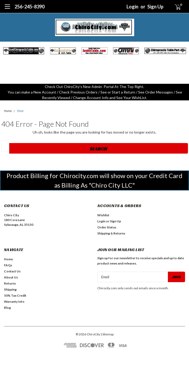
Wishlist (103, 215)
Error (20, 111)
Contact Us (12, 271)
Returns (10, 283)
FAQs (8, 265)
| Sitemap (107, 334)
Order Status (106, 227)
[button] (24, 51)
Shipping (10, 289)
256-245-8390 (29, 6)
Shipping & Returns (111, 233)
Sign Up (155, 6)
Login (132, 6)
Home (8, 111)
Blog (7, 308)
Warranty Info (14, 302)
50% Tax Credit (15, 295)
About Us (11, 277)
